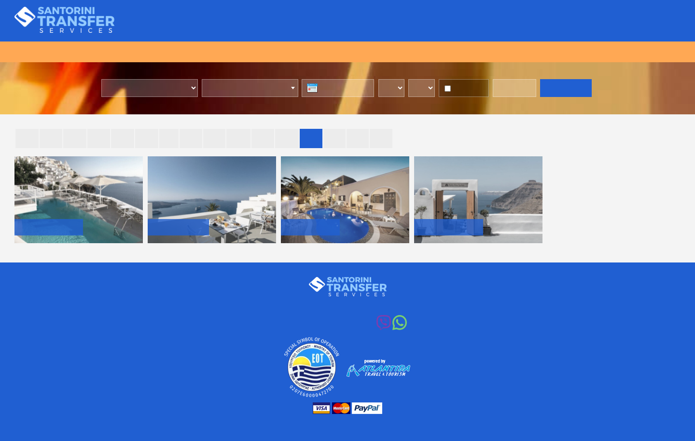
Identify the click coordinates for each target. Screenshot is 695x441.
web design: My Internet (420, 422)
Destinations (498, 21)
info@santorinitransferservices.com (466, 306)
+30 (339, 324)
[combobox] (252, 88)
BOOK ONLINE (348, 51)
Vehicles (437, 21)
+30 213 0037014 (354, 306)
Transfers (326, 21)
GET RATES (565, 89)
